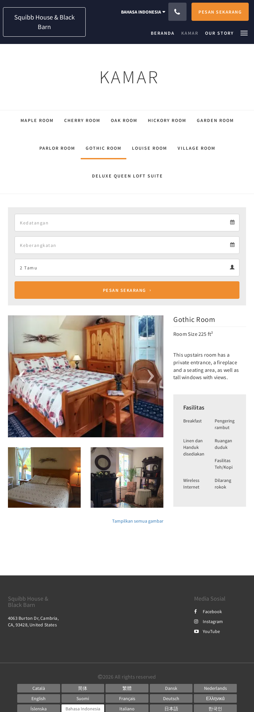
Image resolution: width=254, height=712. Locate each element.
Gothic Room (103, 148)
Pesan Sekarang (124, 290)
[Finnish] (83, 698)
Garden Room (215, 120)
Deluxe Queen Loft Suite (127, 176)
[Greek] (215, 698)
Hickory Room (167, 120)
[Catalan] (38, 688)
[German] (171, 698)
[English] (38, 698)
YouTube (207, 631)
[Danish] (171, 688)
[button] (244, 32)
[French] (127, 698)
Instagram (208, 621)
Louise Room (149, 148)
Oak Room (124, 120)
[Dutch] (215, 688)
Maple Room (37, 120)
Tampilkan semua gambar (137, 521)
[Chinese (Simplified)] (83, 688)
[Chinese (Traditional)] (127, 688)
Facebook (208, 611)
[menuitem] (164, 33)
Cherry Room (82, 120)
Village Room (196, 148)
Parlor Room (57, 148)
